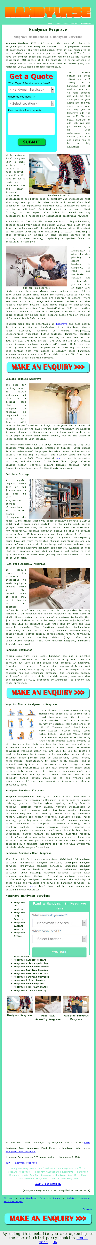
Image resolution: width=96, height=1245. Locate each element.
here (32, 886)
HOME (50, 23)
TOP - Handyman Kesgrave (21, 1163)
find (15, 859)
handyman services (39, 344)
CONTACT (74, 23)
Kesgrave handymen (17, 796)
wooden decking (78, 810)
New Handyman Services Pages (40, 1198)
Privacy (87, 1209)
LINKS (57, 23)
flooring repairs (77, 834)
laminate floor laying (36, 807)
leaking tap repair (30, 817)
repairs (60, 458)
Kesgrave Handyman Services (28, 896)
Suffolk (10, 840)
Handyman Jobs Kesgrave (20, 1151)
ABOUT (66, 23)
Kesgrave (61, 324)
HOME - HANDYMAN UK (48, 1184)
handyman (83, 351)
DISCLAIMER (86, 23)
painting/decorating (18, 837)
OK (55, 1242)
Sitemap (8, 1198)
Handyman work (15, 324)
